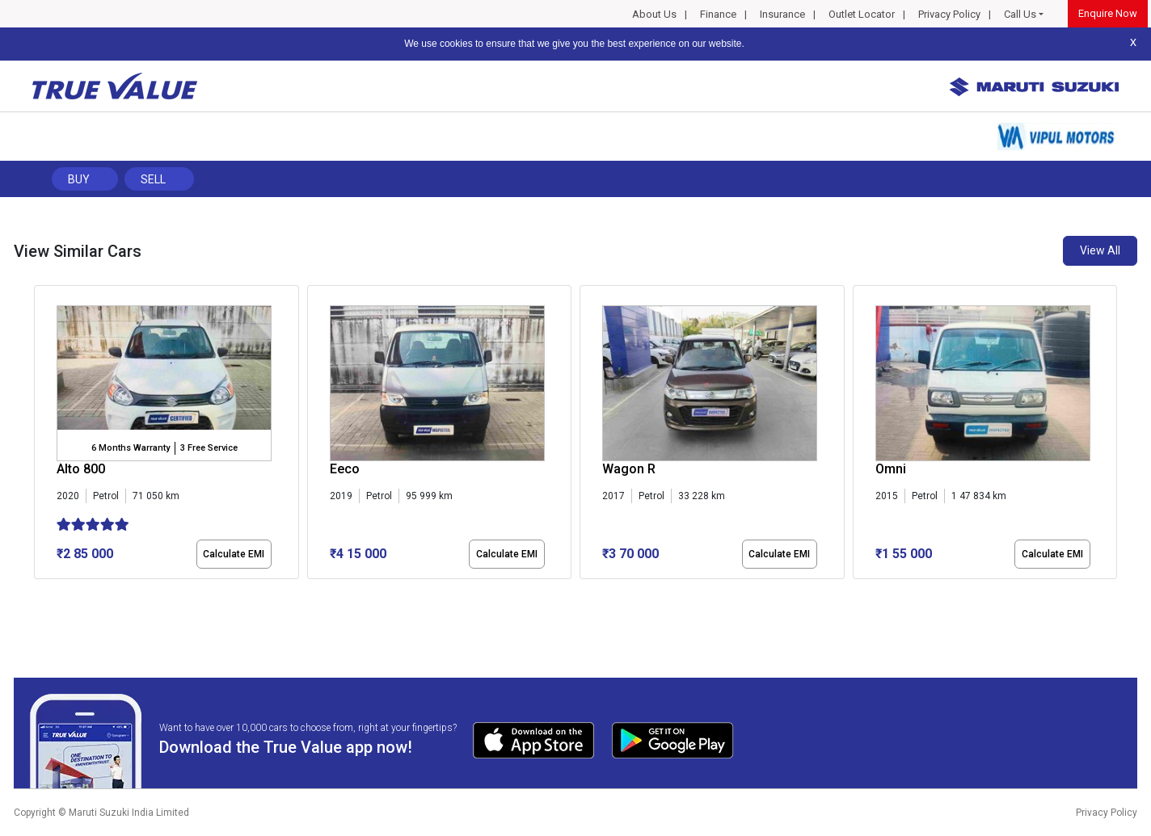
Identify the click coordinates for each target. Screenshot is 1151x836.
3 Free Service (209, 448)
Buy (79, 179)
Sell (153, 179)
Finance (718, 14)
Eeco (345, 469)
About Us (654, 14)
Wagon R (629, 469)
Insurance (782, 14)
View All (1100, 250)
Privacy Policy (949, 14)
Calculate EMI (233, 554)
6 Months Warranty (130, 448)
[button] (39, 593)
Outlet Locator (861, 14)
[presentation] (42, 435)
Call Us (1020, 14)
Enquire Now (1107, 13)
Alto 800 (81, 469)
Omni (890, 469)
